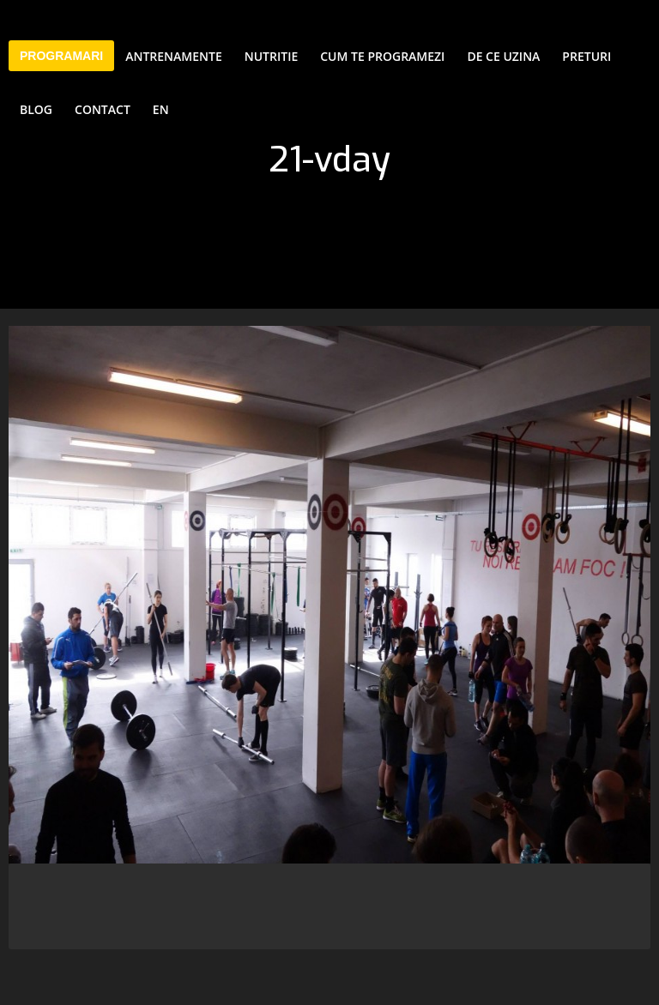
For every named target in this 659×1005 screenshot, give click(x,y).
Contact (102, 109)
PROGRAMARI (61, 56)
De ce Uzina (503, 56)
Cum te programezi (382, 56)
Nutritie (271, 56)
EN (161, 109)
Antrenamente (173, 56)
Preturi (586, 56)
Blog (36, 109)
